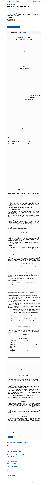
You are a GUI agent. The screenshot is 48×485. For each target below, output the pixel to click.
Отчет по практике (10, 456)
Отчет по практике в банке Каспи (13, 449)
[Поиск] (21, 1)
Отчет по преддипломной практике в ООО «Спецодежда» (17, 454)
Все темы (8, 4)
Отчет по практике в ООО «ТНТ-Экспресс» (15, 453)
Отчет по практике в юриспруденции (14, 451)
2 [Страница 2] (13, 437)
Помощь (32, 1)
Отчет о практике (10, 458)
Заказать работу (37, 1)
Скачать (24, 32)
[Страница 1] (10, 437)
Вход (29, 1)
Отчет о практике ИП (11, 475)
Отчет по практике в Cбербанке (13, 466)
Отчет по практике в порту (12, 463)
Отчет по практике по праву (12, 461)
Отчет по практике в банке (12, 464)
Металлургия (13, 4)
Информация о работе (17, 442)
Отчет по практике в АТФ (12, 459)
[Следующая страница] (17, 437)
